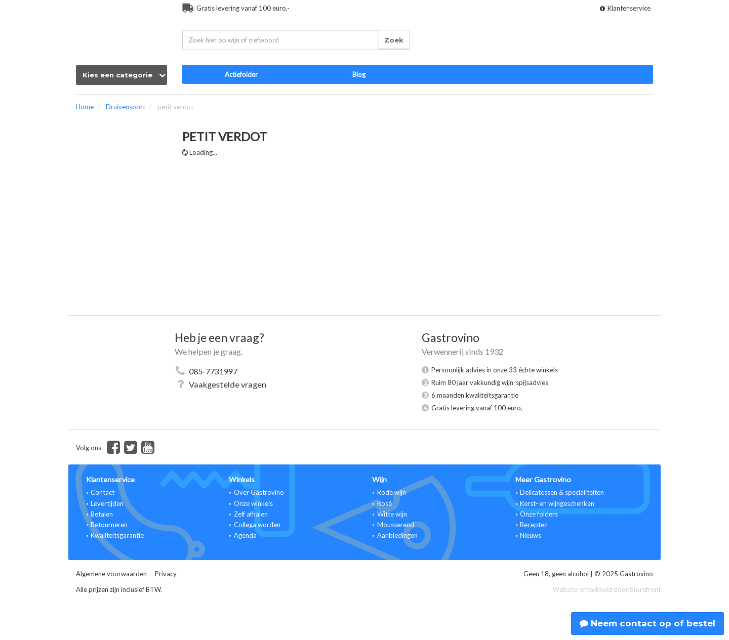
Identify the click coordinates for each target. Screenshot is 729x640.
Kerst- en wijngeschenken (557, 503)
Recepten (534, 525)
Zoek (393, 40)
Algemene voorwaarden (111, 574)
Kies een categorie (124, 75)
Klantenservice (625, 8)
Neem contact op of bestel (647, 623)
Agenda (245, 535)
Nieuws (530, 535)
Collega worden (257, 525)
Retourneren (109, 525)
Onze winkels (253, 503)
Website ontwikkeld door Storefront (607, 589)
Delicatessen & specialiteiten (562, 492)
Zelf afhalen (251, 514)
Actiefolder (241, 74)
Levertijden (107, 503)
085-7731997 (213, 371)
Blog (359, 74)
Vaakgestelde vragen (227, 384)
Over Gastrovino (259, 492)
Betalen (102, 514)
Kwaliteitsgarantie (117, 535)
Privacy (166, 574)
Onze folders (539, 514)
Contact (102, 492)
